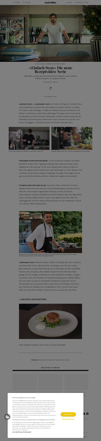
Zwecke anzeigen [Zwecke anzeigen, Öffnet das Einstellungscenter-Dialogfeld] (68, 419)
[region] (45, 415)
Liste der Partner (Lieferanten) (21, 432)
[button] (7, 417)
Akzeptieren (68, 414)
